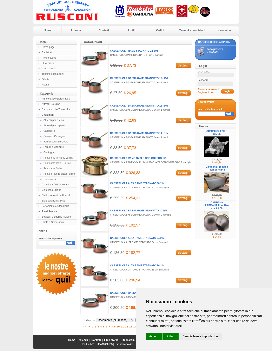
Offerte (45, 79)
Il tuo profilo (111, 340)
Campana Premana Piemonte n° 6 (217, 168)
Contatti (104, 30)
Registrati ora (205, 92)
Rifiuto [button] (171, 336)
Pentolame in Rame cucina (58, 157)
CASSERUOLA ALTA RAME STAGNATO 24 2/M (137, 238)
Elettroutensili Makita (53, 200)
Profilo (132, 30)
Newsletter (224, 30)
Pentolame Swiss (53, 168)
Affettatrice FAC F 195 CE (216, 132)
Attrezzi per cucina (54, 120)
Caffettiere (49, 130)
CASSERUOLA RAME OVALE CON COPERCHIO (138, 158)
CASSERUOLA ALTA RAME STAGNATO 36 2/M (137, 265)
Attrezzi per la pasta (54, 125)
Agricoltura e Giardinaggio (56, 98)
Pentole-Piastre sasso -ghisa (59, 173)
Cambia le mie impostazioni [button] (201, 336)
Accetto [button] (154, 336)
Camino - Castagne (54, 136)
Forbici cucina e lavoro (56, 141)
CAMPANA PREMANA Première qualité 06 (217, 205)
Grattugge (49, 152)
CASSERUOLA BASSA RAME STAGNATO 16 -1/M (139, 105)
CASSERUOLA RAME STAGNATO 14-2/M (134, 50)
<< (85, 326)
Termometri (50, 179)
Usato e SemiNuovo (53, 222)
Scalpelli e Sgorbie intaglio (56, 216)
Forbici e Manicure (54, 147)
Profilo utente (49, 57)
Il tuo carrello (49, 68)
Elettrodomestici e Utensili (56, 195)
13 (130, 326)
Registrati (47, 52)
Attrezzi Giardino (51, 104)
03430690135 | (106, 344)
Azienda (76, 30)
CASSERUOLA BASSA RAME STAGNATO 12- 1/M (139, 78)
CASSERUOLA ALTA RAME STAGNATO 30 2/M (137, 183)
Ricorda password (208, 89)
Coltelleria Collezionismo (55, 184)
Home (47, 30)
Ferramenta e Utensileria (55, 206)
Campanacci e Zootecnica (56, 109)
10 (118, 326)
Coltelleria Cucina (51, 190)
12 (126, 326)
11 (122, 326)
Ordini (160, 30)
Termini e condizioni (192, 30)
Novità (45, 84)
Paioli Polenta (49, 211)
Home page (48, 47)
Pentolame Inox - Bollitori (57, 163)
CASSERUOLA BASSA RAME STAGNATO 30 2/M (138, 210)
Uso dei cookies (124, 344)
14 (134, 326)
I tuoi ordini (48, 63)
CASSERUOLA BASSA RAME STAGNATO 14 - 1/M (139, 133)
